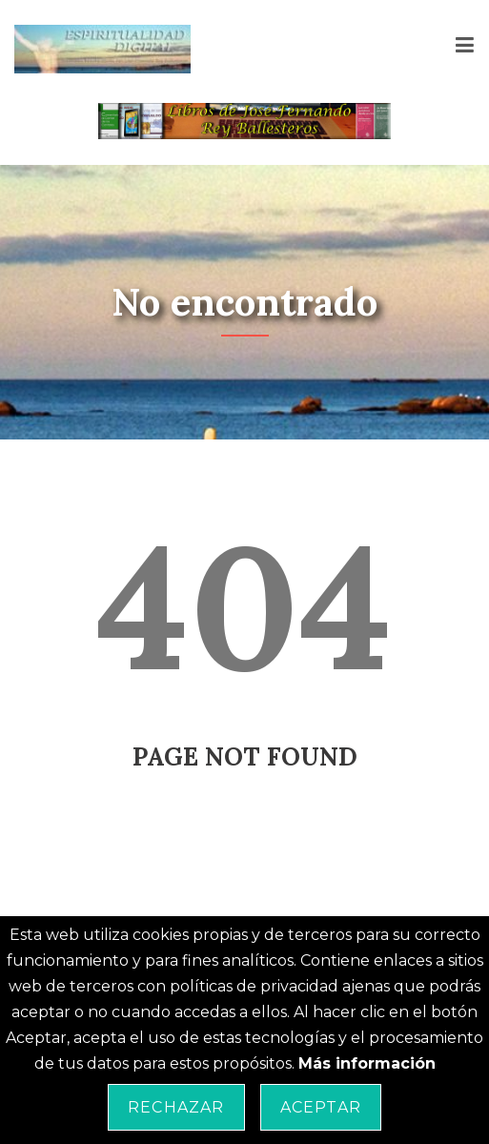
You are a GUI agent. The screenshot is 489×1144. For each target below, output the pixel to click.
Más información (367, 1063)
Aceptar (320, 1107)
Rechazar (176, 1107)
